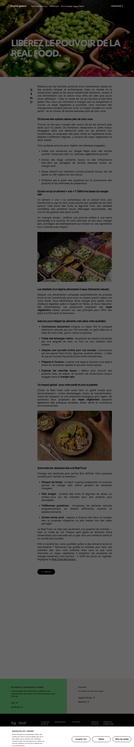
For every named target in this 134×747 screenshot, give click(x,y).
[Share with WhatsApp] (31, 101)
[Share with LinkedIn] (31, 97)
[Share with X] (31, 89)
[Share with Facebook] (31, 93)
